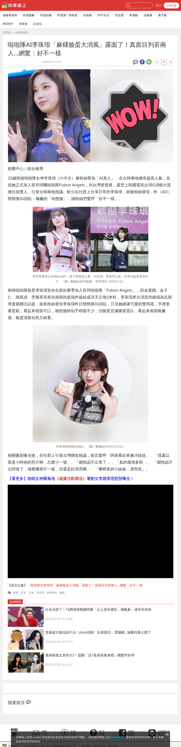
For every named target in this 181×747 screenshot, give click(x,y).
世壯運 (119, 15)
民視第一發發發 (67, 15)
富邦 (23, 592)
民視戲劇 (28, 15)
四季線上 (8, 32)
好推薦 (87, 15)
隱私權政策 (116, 737)
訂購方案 (171, 5)
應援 (62, 592)
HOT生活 (103, 15)
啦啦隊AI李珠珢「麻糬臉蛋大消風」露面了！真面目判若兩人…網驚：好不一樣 (86, 585)
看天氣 (162, 15)
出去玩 (37, 24)
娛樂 (15, 592)
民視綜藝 (46, 15)
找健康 (148, 15)
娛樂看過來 (10, 15)
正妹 (31, 592)
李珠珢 (40, 592)
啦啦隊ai (52, 592)
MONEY (8, 24)
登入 (158, 5)
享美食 (23, 24)
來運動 (133, 15)
